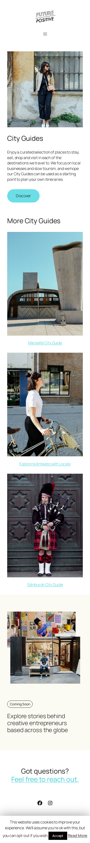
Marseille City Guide (45, 342)
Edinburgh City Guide (45, 584)
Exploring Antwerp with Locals (44, 463)
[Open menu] (45, 34)
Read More (77, 835)
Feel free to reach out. (45, 779)
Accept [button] (57, 835)
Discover (23, 195)
